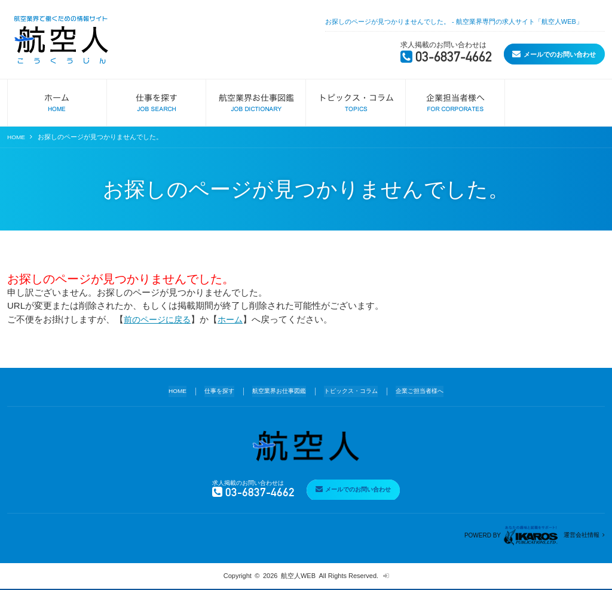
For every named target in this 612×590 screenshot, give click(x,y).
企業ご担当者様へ (427, 390)
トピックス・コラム (353, 390)
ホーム (235, 319)
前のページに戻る (159, 319)
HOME (17, 136)
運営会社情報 (579, 535)
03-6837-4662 (395, 56)
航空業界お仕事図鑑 (276, 390)
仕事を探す (212, 390)
